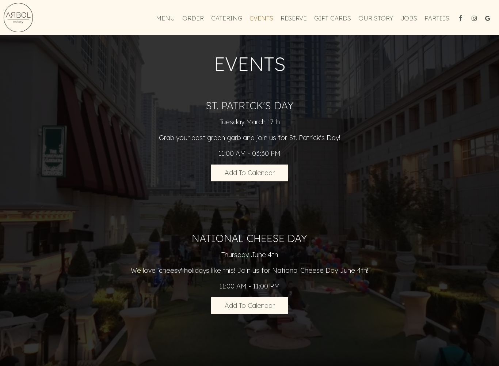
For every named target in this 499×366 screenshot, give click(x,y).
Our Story (375, 18)
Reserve (294, 18)
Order (193, 18)
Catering (227, 18)
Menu (165, 18)
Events (261, 18)
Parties (436, 18)
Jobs (409, 18)
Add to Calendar (250, 173)
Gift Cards (332, 18)
